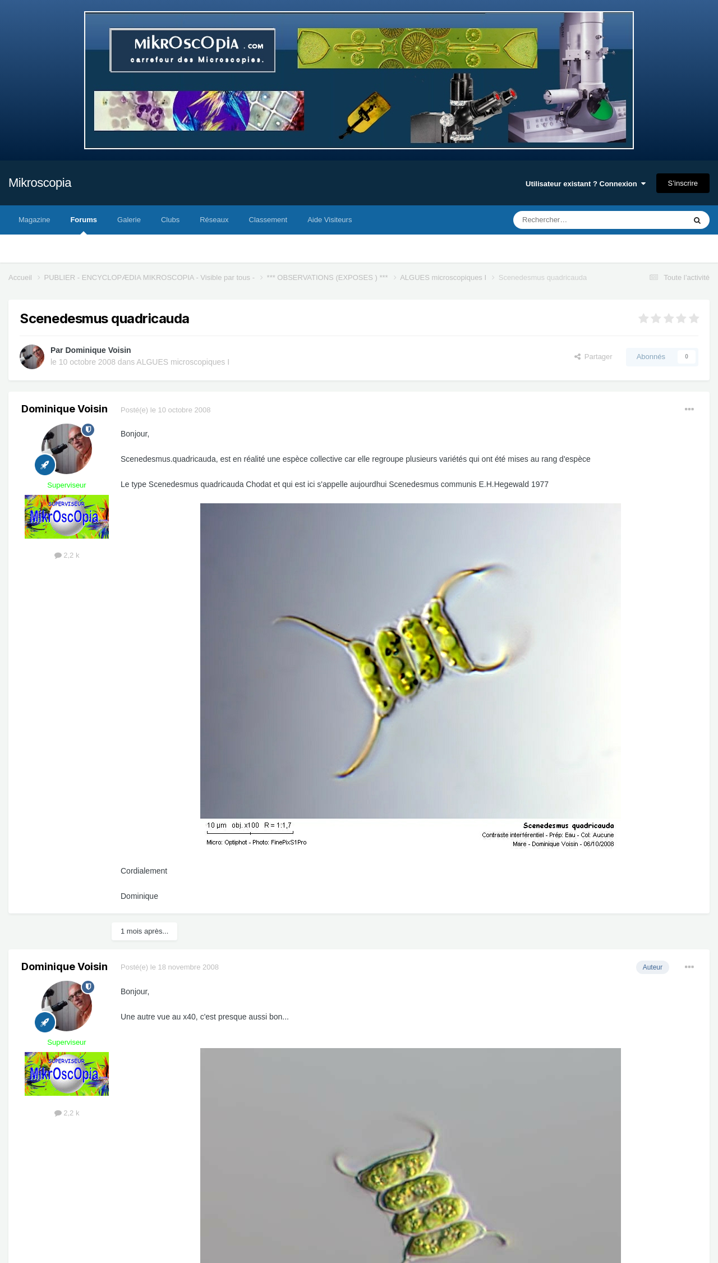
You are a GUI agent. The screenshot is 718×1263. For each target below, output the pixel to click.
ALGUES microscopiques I (182, 361)
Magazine (34, 219)
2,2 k (67, 555)
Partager (593, 356)
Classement (268, 219)
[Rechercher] (575, 220)
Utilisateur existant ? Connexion (586, 184)
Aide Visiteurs (329, 219)
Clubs (170, 219)
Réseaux (214, 219)
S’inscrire (683, 183)
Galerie (129, 219)
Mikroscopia (39, 183)
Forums (83, 225)
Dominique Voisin (98, 350)
